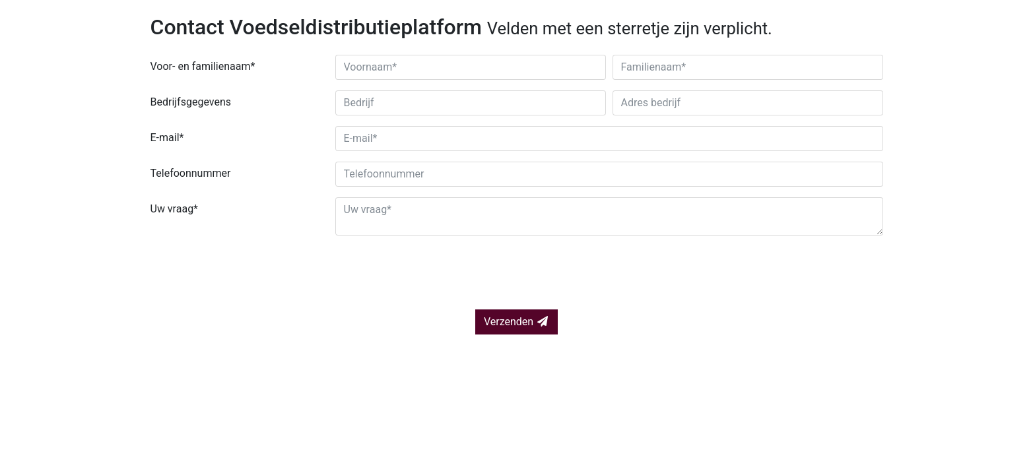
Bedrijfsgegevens (191, 102)
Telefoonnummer (190, 173)
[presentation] (250, 272)
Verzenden (516, 321)
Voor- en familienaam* (202, 66)
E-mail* (167, 137)
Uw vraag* (174, 209)
